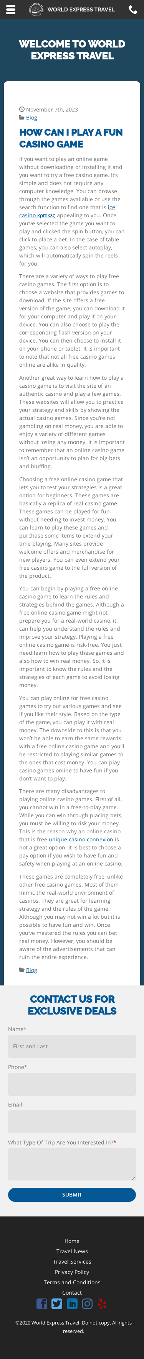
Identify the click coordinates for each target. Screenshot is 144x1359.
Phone (17, 1066)
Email (15, 1104)
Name (17, 1029)
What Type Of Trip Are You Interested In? (62, 1142)
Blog (31, 117)
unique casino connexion (81, 839)
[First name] (72, 1046)
